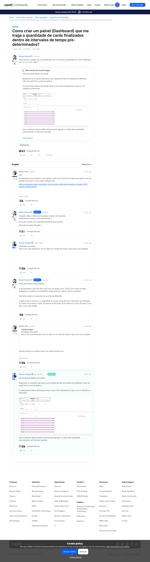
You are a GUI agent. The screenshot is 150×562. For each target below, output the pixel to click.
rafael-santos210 (25, 56)
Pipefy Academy (110, 5)
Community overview (24, 17)
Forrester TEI (104, 511)
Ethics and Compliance (18, 516)
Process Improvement (107, 531)
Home (11, 17)
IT (55, 526)
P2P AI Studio (82, 491)
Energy (34, 516)
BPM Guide (103, 521)
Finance (57, 486)
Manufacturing (37, 491)
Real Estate (36, 496)
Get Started (126, 501)
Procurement (59, 521)
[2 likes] (28, 200)
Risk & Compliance (61, 491)
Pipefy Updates (77, 5)
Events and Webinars (107, 516)
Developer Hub (128, 506)
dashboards (24, 145)
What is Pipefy (15, 491)
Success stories (15, 511)
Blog (101, 486)
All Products (81, 486)
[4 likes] (29, 231)
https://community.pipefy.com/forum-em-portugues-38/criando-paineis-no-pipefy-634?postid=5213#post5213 (53, 185)
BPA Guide (103, 526)
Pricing (124, 521)
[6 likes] (29, 151)
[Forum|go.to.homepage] (20, 5)
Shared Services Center (63, 496)
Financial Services (39, 486)
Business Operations (62, 516)
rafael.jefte (23, 172)
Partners (12, 501)
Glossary (102, 506)
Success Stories (105, 491)
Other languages (41, 17)
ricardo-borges (25, 243)
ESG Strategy (14, 521)
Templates (103, 496)
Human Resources (61, 506)
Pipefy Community (129, 496)
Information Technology (41, 511)
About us (12, 486)
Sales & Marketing (61, 501)
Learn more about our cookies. (118, 547)
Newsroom (13, 506)
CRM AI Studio (82, 496)
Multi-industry (37, 501)
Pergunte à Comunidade (59, 17)
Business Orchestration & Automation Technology (86, 508)
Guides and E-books (107, 501)
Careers (12, 496)
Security (125, 511)
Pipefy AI (80, 521)
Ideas (89, 5)
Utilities (35, 521)
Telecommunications (40, 526)
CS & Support (59, 511)
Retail (34, 506)
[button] (137, 5)
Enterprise (81, 516)
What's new (126, 516)
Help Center (126, 486)
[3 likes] (29, 268)
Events (97, 5)
